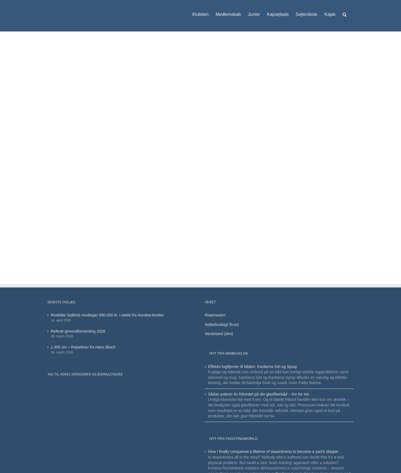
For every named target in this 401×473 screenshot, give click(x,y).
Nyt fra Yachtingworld (233, 439)
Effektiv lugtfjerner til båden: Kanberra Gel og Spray (252, 366)
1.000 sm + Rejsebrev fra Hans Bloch (83, 347)
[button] (345, 11)
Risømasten (215, 315)
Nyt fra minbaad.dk (228, 353)
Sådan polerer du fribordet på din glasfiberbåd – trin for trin (258, 394)
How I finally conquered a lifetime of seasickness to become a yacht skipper (273, 451)
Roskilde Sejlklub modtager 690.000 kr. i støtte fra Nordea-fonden (107, 315)
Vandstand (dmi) (219, 333)
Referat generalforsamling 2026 (78, 331)
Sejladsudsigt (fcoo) (222, 324)
